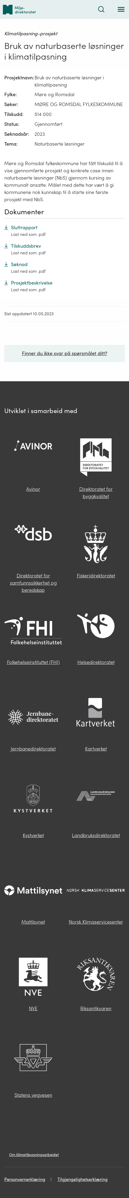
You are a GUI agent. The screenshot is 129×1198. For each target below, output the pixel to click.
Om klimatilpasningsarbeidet (34, 1154)
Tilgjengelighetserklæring (83, 1179)
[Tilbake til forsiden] (19, 9)
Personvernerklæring (24, 1179)
